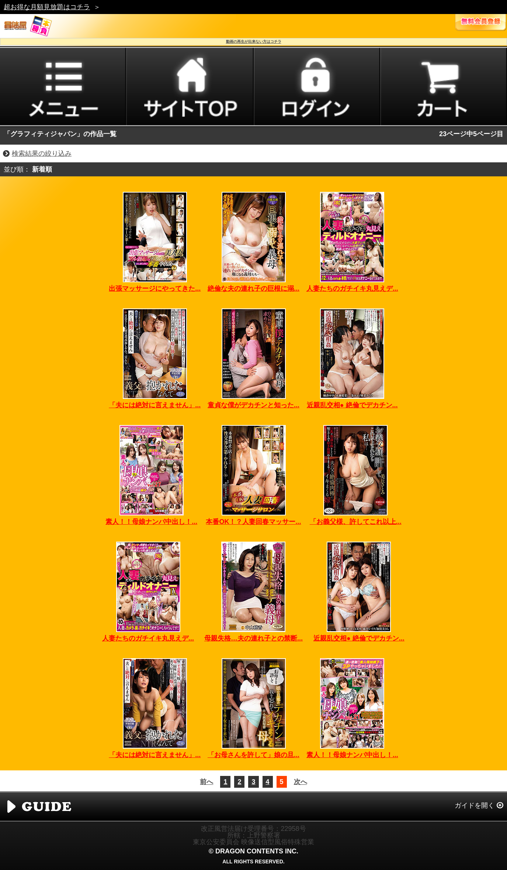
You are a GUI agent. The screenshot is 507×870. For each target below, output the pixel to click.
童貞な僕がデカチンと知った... (253, 405)
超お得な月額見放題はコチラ (47, 7)
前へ (206, 782)
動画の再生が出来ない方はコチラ (253, 41)
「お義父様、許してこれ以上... (356, 521)
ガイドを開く (474, 805)
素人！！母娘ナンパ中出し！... (151, 521)
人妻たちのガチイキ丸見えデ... (352, 288)
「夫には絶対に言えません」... (155, 405)
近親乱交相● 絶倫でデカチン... (352, 405)
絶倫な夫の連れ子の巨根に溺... (253, 288)
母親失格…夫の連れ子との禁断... (253, 638)
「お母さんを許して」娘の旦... (253, 755)
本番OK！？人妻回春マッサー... (253, 521)
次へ (300, 782)
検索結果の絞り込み (42, 153)
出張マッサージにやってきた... (155, 288)
